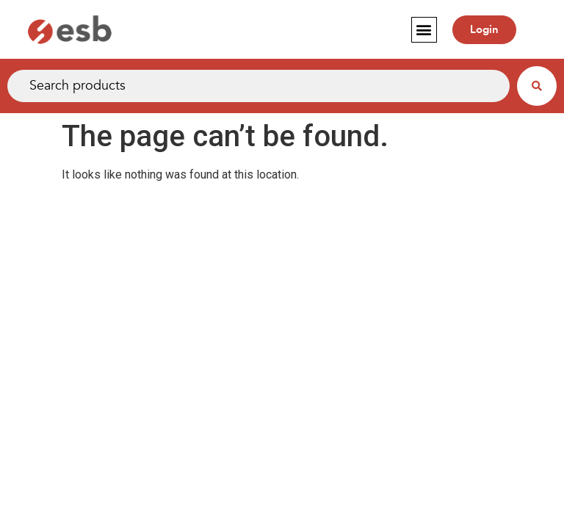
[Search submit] (537, 86)
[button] (424, 30)
